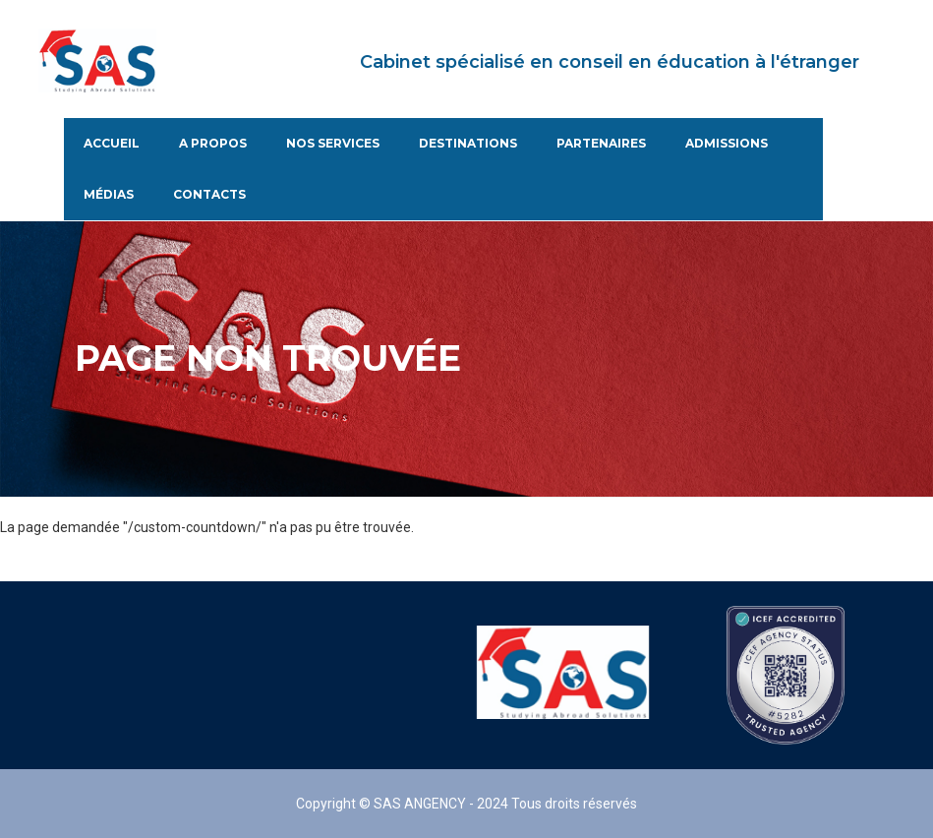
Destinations (468, 144)
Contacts (209, 195)
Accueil (112, 144)
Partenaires (601, 144)
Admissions (726, 144)
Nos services (332, 144)
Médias (109, 195)
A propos (213, 144)
